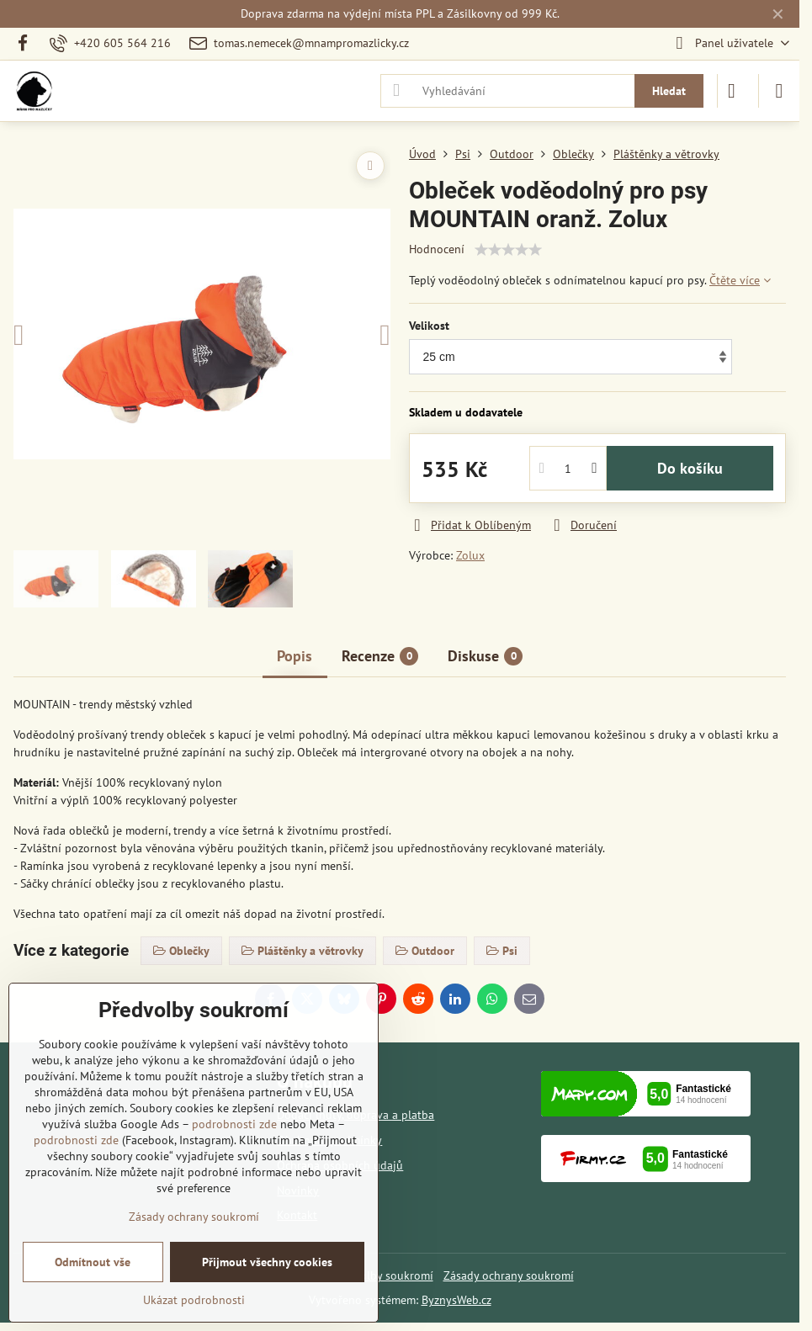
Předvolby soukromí (382, 1275)
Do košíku (690, 468)
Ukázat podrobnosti (194, 1299)
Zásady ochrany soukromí (508, 1275)
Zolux (470, 555)
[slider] (508, 250)
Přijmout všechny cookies (267, 1262)
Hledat (669, 90)
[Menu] (779, 91)
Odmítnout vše (92, 1262)
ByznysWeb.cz (456, 1299)
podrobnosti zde (234, 1124)
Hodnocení (436, 249)
